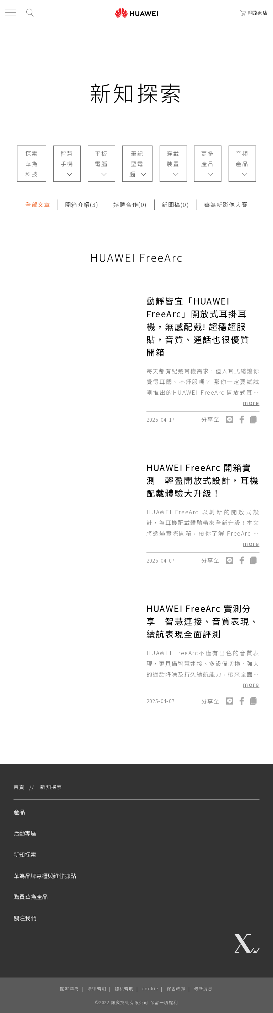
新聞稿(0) (175, 204)
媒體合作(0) (130, 204)
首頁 (19, 786)
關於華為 (69, 988)
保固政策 (176, 988)
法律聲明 (96, 988)
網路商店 (254, 12)
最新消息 (203, 988)
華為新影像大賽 (226, 204)
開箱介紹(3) (82, 204)
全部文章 (37, 204)
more (251, 402)
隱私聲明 (124, 988)
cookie (150, 988)
